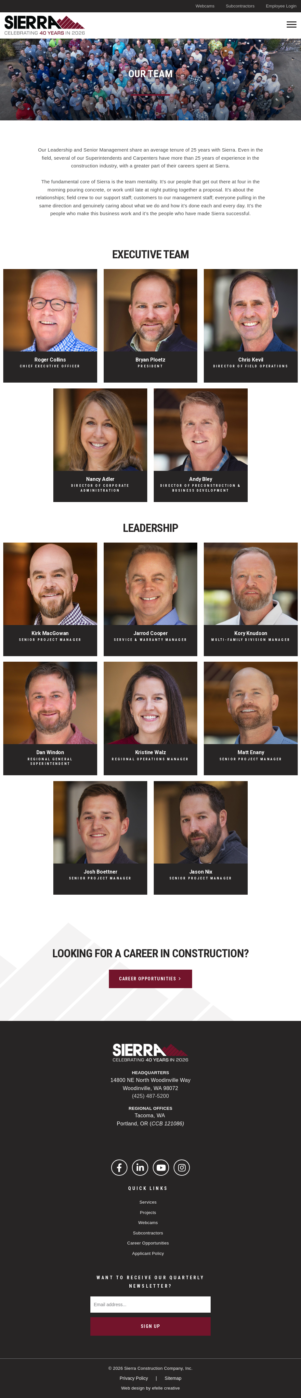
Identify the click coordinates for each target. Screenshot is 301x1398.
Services (148, 1202)
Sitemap (173, 1378)
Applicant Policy (148, 1253)
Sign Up (150, 1326)
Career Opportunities (147, 978)
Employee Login (281, 6)
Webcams (205, 6)
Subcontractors (240, 6)
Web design (133, 1388)
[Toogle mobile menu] (291, 24)
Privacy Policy (134, 1378)
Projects (148, 1212)
